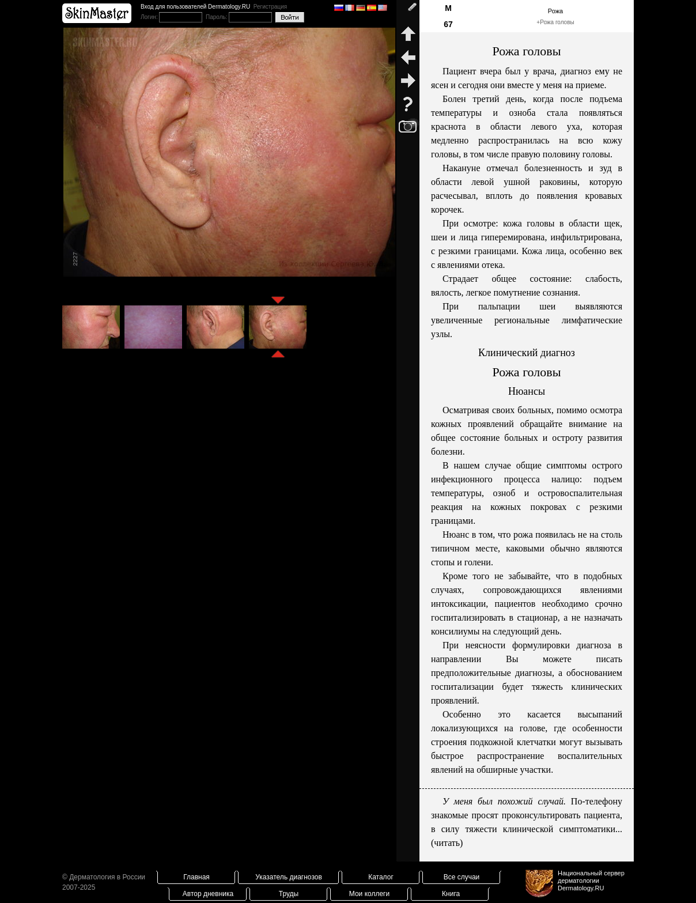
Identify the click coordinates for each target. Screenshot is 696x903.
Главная (196, 877)
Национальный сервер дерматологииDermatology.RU (591, 880)
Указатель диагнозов (288, 877)
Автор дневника (208, 894)
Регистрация (270, 6)
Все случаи (462, 877)
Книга (451, 894)
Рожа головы (557, 22)
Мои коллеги (369, 894)
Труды (288, 894)
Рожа (555, 10)
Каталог (381, 877)
